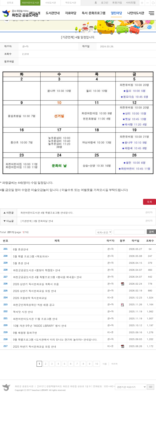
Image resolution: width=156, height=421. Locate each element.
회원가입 (117, 2)
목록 (149, 222)
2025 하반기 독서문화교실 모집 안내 (34, 366)
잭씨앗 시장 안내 (23, 331)
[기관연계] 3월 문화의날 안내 (37, 241)
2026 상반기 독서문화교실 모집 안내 (34, 311)
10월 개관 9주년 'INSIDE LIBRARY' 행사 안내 (40, 345)
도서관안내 (53, 13)
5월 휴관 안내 (21, 283)
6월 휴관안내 (20, 269)
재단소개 (34, 13)
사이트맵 (131, 2)
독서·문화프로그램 (93, 13)
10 (96, 384)
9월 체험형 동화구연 (25, 352)
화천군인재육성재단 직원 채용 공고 (34, 324)
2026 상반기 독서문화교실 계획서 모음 (36, 303)
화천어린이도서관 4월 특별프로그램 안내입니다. (47, 232)
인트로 (10, 2)
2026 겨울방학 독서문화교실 (30, 317)
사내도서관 (50, 2)
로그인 (104, 2)
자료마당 (70, 13)
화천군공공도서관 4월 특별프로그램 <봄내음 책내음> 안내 (47, 297)
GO (150, 411)
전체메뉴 (150, 13)
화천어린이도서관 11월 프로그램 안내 (35, 338)
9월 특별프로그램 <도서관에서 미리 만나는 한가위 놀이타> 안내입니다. (55, 359)
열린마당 (116, 13)
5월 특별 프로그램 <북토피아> (31, 276)
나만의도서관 (136, 13)
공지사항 (39, 40)
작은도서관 (70, 2)
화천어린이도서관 (30, 2)
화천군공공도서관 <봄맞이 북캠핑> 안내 (37, 290)
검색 (151, 251)
